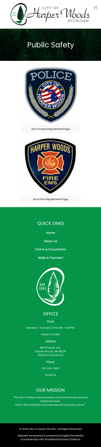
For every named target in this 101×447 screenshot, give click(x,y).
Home (50, 233)
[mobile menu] (95, 7)
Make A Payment (50, 258)
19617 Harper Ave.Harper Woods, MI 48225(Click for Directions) (50, 351)
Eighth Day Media (73, 435)
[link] (51, 100)
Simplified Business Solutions (62, 439)
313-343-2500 (50, 368)
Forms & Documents (50, 249)
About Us (50, 241)
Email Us (50, 375)
